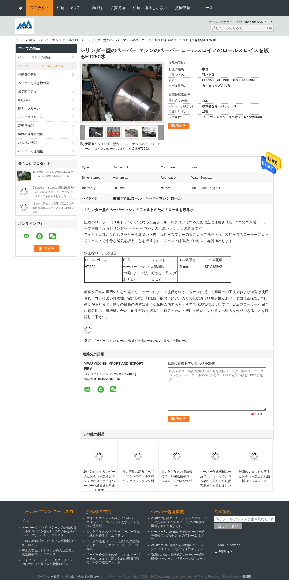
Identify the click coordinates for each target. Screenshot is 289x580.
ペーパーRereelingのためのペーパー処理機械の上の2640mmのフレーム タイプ (177, 535)
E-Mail (219, 545)
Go (269, 28)
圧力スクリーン (29, 108)
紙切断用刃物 (27, 91)
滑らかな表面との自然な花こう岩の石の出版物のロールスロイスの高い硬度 (53, 208)
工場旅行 (95, 7)
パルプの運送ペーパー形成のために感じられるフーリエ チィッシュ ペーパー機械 (113, 545)
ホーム (20, 40)
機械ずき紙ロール (140, 340)
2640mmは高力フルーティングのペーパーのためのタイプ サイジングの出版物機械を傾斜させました (179, 522)
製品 (32, 40)
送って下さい (228, 526)
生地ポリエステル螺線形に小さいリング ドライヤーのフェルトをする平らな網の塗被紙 (113, 522)
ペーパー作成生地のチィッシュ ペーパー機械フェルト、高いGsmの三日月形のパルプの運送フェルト (113, 558)
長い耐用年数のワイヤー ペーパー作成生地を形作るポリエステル (113, 533)
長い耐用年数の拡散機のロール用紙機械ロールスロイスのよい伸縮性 (176, 478)
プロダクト (39, 7)
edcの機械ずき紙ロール (171, 340)
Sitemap (233, 545)
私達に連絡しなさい (150, 7)
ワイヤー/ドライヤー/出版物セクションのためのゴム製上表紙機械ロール (49, 562)
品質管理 (117, 7)
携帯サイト (223, 551)
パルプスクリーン (30, 117)
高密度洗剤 (26, 125)
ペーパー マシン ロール (109, 340)
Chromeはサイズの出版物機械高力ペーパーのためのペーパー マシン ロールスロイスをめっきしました (54, 192)
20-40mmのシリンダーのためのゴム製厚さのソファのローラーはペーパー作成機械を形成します (99, 481)
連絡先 (181, 126)
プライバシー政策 (47, 576)
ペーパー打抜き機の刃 (33, 83)
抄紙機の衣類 (27, 74)
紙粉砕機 (24, 100)
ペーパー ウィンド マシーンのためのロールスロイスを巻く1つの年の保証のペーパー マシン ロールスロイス (49, 531)
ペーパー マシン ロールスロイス (61, 40)
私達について (68, 7)
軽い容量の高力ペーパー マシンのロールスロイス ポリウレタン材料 (138, 476)
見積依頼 (182, 7)
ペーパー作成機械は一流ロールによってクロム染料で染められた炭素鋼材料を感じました (215, 478)
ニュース (205, 7)
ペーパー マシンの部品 (34, 57)
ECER (247, 576)
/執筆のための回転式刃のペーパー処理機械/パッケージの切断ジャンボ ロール (178, 556)
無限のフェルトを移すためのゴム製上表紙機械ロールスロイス (254, 476)
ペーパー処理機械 (30, 151)
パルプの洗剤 (27, 143)
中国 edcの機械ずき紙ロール (82, 576)
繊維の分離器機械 (30, 134)
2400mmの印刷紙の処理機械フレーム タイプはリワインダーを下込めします (177, 547)
